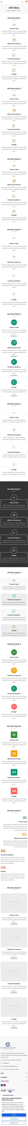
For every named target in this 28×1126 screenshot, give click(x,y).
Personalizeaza (14, 1119)
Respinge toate (14, 1123)
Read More (14, 336)
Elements (13, 10)
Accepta (14, 1115)
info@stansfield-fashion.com (10, 1066)
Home (8, 10)
